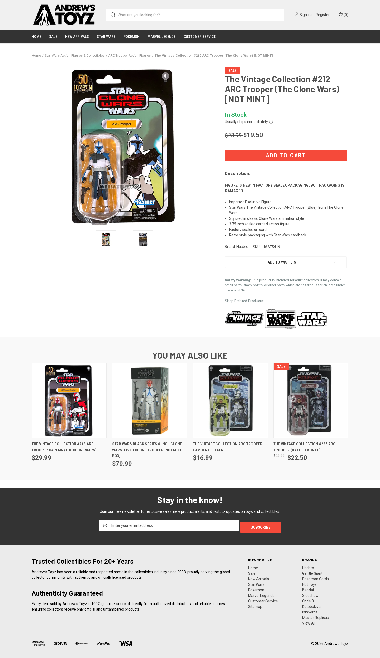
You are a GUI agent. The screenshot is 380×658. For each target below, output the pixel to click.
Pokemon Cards (315, 577)
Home (36, 37)
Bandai (308, 588)
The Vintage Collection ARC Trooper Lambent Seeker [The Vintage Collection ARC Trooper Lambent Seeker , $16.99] (228, 447)
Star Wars (106, 37)
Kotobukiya (311, 605)
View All (308, 621)
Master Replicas (315, 616)
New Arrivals (77, 37)
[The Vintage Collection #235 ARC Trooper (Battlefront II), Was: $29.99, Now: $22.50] (310, 400)
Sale (53, 37)
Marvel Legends (162, 37)
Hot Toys (309, 583)
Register (323, 15)
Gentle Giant (312, 571)
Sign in (305, 15)
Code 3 (308, 599)
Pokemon (132, 37)
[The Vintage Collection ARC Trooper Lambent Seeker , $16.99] (230, 400)
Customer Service (200, 37)
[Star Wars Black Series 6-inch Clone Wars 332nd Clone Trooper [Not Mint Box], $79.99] (149, 400)
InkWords (309, 610)
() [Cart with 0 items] (343, 14)
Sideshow (310, 594)
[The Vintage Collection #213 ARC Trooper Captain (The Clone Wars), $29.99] (69, 400)
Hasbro (308, 566)
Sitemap (255, 605)
